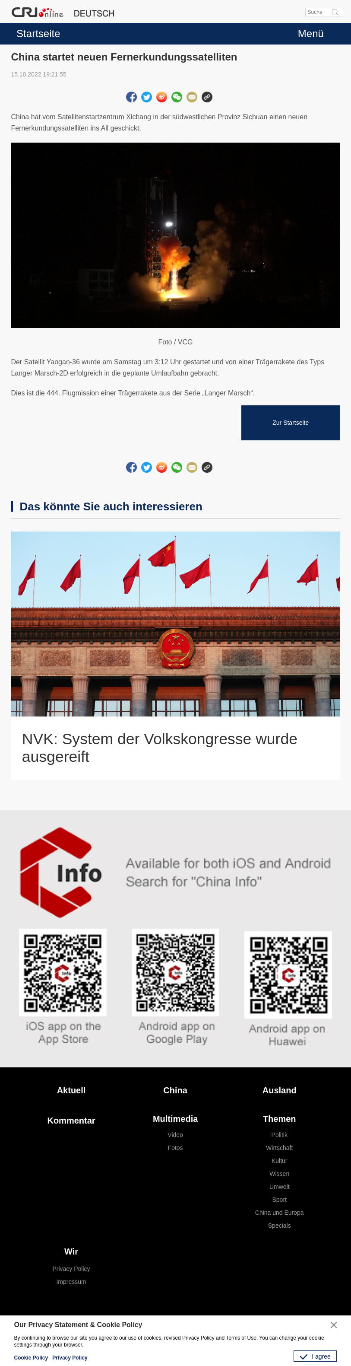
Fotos (175, 1147)
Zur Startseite (290, 422)
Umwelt (279, 1186)
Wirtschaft (279, 1147)
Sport (279, 1199)
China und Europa (279, 1212)
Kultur (280, 1160)
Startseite (38, 33)
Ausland (279, 1090)
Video (175, 1134)
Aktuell (71, 1090)
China (175, 1090)
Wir (71, 1251)
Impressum (71, 1281)
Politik (280, 1134)
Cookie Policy (31, 1358)
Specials (279, 1225)
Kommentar (71, 1120)
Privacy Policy (71, 1268)
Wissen (279, 1173)
